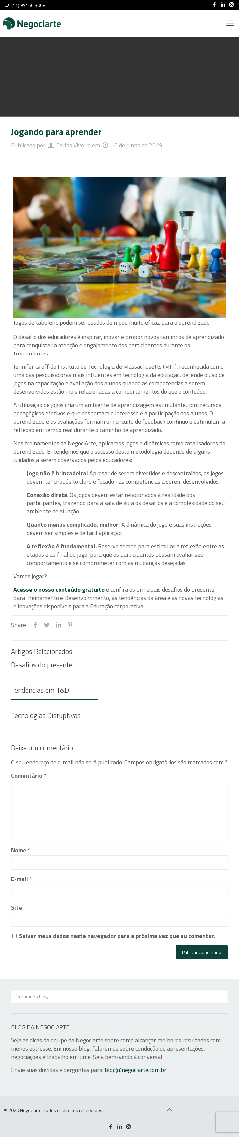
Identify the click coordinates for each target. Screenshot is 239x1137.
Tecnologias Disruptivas (46, 715)
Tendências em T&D (40, 690)
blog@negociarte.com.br (135, 1070)
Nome (20, 850)
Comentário (28, 775)
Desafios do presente (41, 664)
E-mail (21, 879)
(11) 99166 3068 (28, 5)
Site (16, 907)
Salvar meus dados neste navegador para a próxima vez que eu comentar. (117, 935)
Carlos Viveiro (73, 145)
